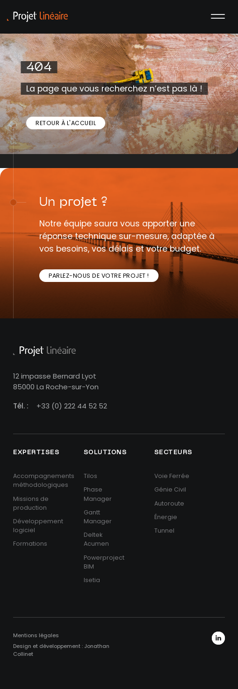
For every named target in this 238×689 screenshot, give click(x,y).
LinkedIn (218, 638)
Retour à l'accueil (66, 123)
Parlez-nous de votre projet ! (99, 276)
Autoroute (169, 503)
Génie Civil (170, 489)
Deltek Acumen (96, 539)
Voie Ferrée (171, 476)
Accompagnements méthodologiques (43, 480)
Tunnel (164, 530)
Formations (30, 544)
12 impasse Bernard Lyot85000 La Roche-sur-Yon (56, 381)
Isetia (92, 580)
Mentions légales (36, 635)
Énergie (165, 517)
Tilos (90, 476)
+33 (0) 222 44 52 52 (71, 406)
